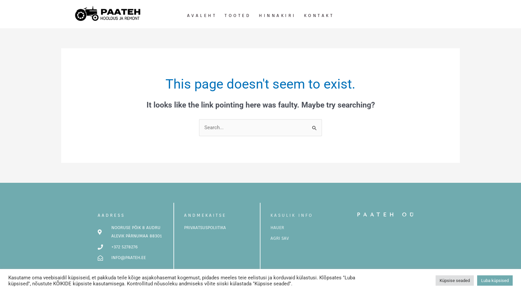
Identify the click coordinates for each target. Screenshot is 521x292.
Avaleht (202, 15)
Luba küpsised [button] (495, 280)
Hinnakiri (277, 15)
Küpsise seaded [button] (455, 280)
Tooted (238, 15)
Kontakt (319, 15)
